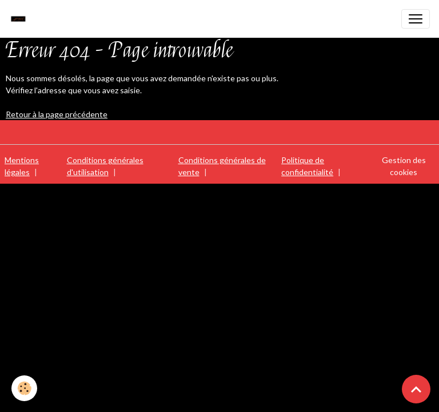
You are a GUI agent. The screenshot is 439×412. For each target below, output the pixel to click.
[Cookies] (24, 388)
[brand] (21, 19)
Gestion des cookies (404, 166)
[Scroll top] (416, 389)
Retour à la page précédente (56, 114)
